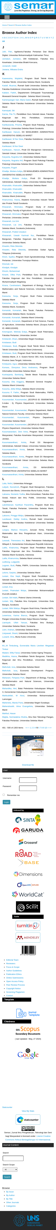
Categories (11, 1206)
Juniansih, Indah (9, 66)
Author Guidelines (14, 971)
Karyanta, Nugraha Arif (12, 157)
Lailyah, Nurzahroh (10, 487)
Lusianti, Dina (8, 637)
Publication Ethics (14, 974)
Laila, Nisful (7, 483)
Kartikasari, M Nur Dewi (12, 139)
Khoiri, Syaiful (8, 257)
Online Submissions (14, 978)
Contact (9, 995)
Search (11, 25)
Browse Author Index (23, 25)
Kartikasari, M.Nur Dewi (12, 146)
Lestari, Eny (7, 587)
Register (49, 4)
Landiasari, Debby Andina (14, 519)
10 (46, 728)
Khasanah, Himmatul (12, 207)
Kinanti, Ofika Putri (11, 275)
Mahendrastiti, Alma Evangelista (17, 706)
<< (26, 728)
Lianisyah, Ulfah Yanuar (14, 622)
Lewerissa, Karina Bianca (14, 615)
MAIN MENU (7, 17)
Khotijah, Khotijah (10, 267)
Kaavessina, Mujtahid (12, 78)
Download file (28, 765)
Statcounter (7, 1107)
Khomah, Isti (7, 264)
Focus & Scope (12, 967)
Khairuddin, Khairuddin (12, 185)
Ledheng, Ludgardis (11, 562)
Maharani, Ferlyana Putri (13, 678)
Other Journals (12, 1202)
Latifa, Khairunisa (10, 548)
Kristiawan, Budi (9, 342)
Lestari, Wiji (7, 601)
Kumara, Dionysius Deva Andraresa (19, 367)
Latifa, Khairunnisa (10, 558)
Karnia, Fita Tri (8, 114)
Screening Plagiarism (15, 992)
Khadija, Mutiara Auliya (12, 171)
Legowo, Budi (8, 565)
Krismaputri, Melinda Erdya (14, 332)
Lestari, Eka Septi (11, 576)
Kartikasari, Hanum (11, 132)
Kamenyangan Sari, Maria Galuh (16, 100)
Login (40, 4)
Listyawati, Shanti (10, 633)
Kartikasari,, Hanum (11, 150)
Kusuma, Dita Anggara (13, 382)
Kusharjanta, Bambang (12, 374)
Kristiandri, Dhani (9, 339)
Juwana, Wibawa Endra (12, 69)
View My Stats (28, 1111)
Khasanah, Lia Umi (10, 221)
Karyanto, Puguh (9, 168)
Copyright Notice (13, 988)
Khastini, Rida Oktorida (12, 246)
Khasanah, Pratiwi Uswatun (14, 232)
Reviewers (10, 963)
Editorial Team (12, 960)
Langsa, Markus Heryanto (14, 530)
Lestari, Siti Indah (9, 597)
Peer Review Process (15, 985)
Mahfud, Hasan (9, 713)
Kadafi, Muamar (9, 85)
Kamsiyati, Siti (8, 110)
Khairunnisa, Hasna (11, 200)
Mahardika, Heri (9, 688)
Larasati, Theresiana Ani (13, 540)
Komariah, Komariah (11, 310)
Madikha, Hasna (9, 656)
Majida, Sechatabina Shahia (14, 717)
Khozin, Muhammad (11, 271)
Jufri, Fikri (7, 52)
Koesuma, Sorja (10, 296)
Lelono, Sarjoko (9, 573)
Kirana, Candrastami (11, 285)
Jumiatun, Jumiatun (11, 59)
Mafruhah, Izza (8, 667)
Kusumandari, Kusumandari (14, 399)
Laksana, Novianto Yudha (13, 494)
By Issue (10, 1192)
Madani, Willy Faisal (11, 653)
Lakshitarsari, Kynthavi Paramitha (17, 505)
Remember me (13, 795)
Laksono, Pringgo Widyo (13, 515)
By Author (10, 1195)
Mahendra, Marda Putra (12, 703)
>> (50, 728)
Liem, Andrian (8, 630)
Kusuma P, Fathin (10, 392)
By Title (9, 1199)
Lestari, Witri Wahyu (11, 608)
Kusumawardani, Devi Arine (15, 432)
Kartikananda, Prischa (12, 125)
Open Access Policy (14, 981)
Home (4, 25)
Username (7, 778)
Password (7, 786)
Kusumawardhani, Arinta (14, 442)
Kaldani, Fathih (9, 93)
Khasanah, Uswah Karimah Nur (18, 235)
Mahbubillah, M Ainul (13, 695)
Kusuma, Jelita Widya (11, 389)
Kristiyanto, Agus (9, 364)
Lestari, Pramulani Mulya (14, 590)
